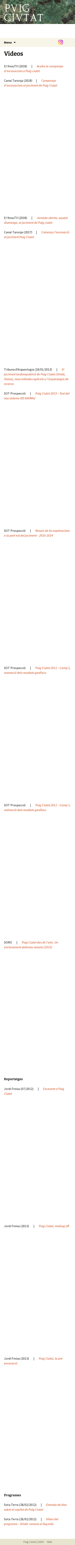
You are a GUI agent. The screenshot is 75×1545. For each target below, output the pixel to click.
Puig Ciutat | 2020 (33, 1542)
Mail (48, 1542)
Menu (8, 42)
